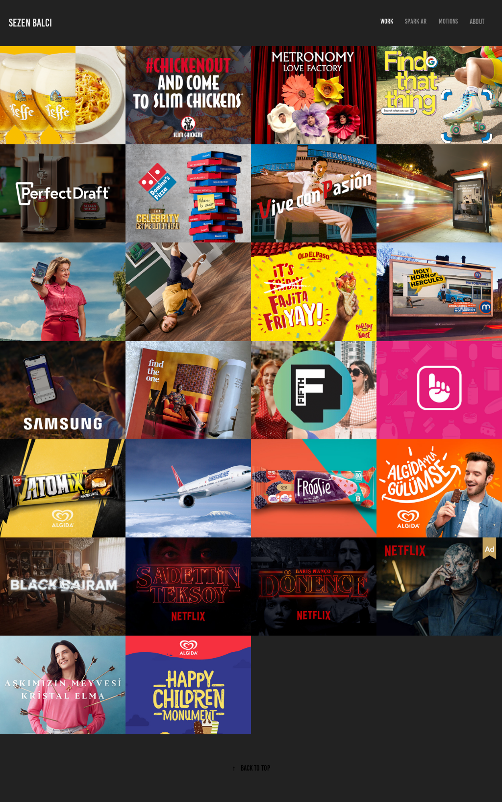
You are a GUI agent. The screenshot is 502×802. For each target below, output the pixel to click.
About (477, 22)
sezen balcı (30, 22)
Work (386, 21)
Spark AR (416, 21)
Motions (448, 21)
